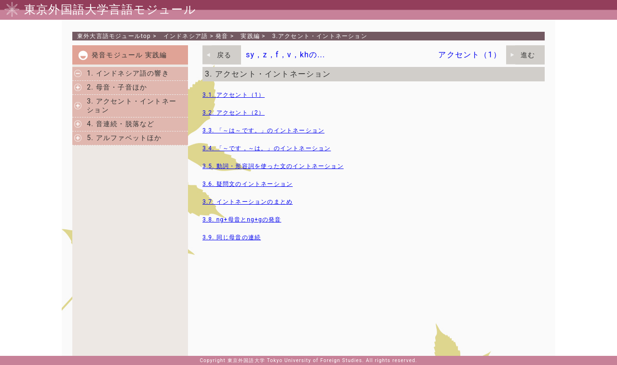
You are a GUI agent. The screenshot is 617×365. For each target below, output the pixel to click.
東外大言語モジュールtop (114, 36)
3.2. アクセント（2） (233, 112)
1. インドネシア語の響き (128, 73)
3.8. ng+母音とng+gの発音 (241, 219)
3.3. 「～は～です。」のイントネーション (263, 130)
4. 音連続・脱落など (120, 124)
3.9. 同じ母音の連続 (231, 237)
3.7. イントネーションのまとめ (247, 201)
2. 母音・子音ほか (117, 87)
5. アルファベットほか (124, 138)
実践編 (250, 36)
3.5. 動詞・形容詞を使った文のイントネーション (273, 166)
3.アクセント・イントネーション (319, 36)
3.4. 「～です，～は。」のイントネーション (266, 148)
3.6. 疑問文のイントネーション (247, 184)
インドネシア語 (185, 36)
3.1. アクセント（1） (233, 94)
